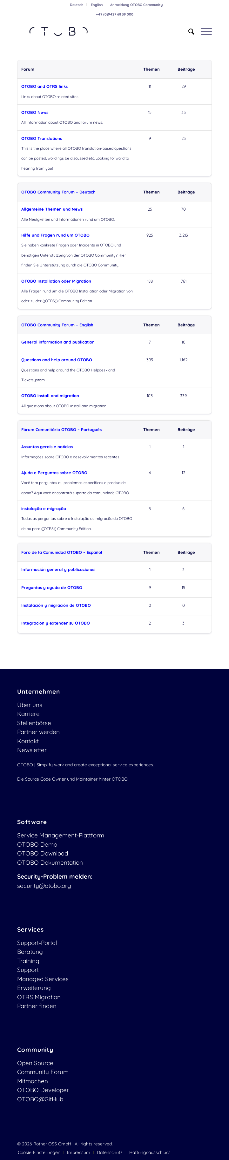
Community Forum (43, 1072)
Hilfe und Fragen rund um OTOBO (55, 235)
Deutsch (76, 5)
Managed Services (43, 979)
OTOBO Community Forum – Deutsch (58, 191)
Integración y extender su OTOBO (55, 623)
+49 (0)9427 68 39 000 (114, 14)
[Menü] (203, 31)
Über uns (29, 705)
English (97, 5)
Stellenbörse (34, 723)
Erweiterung (34, 988)
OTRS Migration (39, 997)
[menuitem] (77, 4)
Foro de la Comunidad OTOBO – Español (61, 552)
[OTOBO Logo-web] (95, 31)
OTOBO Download (42, 853)
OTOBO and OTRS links (44, 86)
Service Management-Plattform (60, 835)
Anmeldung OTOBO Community (136, 5)
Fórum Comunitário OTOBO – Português (61, 429)
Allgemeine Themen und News (52, 209)
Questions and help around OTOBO (56, 359)
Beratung (30, 951)
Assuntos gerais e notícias (47, 446)
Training (28, 961)
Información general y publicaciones (58, 569)
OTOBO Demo (37, 844)
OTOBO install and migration (50, 395)
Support (28, 969)
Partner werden (38, 732)
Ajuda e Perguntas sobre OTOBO (54, 472)
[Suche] (188, 31)
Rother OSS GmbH (52, 1144)
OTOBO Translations (41, 138)
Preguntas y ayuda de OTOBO (51, 587)
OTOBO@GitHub (40, 1099)
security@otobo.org (44, 885)
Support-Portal (37, 943)
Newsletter (32, 750)
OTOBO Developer (43, 1090)
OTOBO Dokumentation (50, 862)
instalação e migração (43, 508)
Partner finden (37, 1006)
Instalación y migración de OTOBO (56, 605)
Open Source (35, 1063)
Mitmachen (32, 1081)
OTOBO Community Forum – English (57, 324)
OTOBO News (34, 112)
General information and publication (58, 341)
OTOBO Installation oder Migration (56, 281)
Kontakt (28, 741)
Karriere (28, 714)
